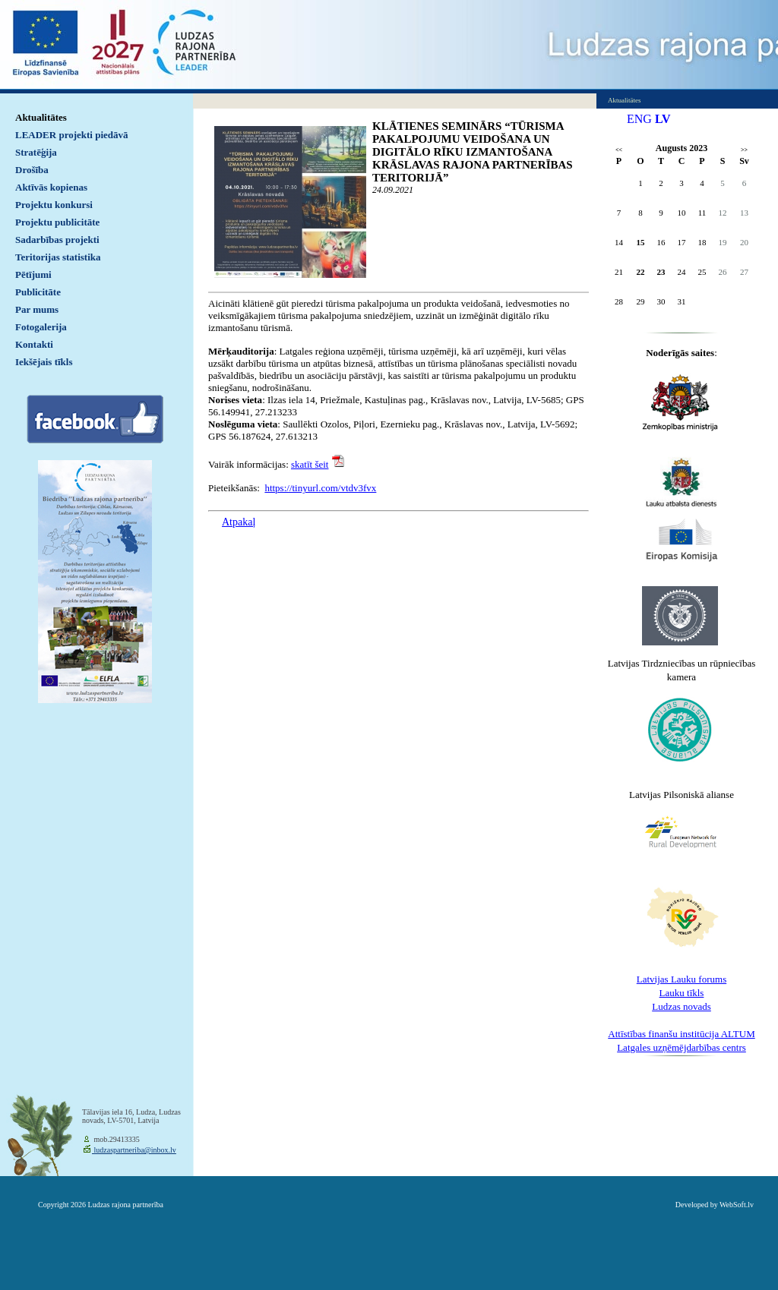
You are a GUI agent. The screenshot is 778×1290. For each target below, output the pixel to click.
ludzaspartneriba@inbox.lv (134, 1150)
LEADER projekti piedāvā (71, 134)
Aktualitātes (41, 117)
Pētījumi (33, 274)
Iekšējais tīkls (43, 361)
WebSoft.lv (736, 1204)
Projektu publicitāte (57, 222)
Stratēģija (36, 152)
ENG (639, 118)
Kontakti (34, 344)
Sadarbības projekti (57, 239)
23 (661, 271)
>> (744, 150)
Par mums (37, 309)
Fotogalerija (41, 327)
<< (618, 150)
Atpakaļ (238, 522)
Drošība (32, 169)
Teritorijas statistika (58, 257)
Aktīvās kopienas (51, 187)
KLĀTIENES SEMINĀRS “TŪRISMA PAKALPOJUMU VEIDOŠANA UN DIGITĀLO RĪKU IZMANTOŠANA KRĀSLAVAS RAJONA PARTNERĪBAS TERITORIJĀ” (472, 152)
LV (663, 118)
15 (641, 242)
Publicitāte (38, 292)
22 (641, 271)
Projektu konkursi (54, 204)
